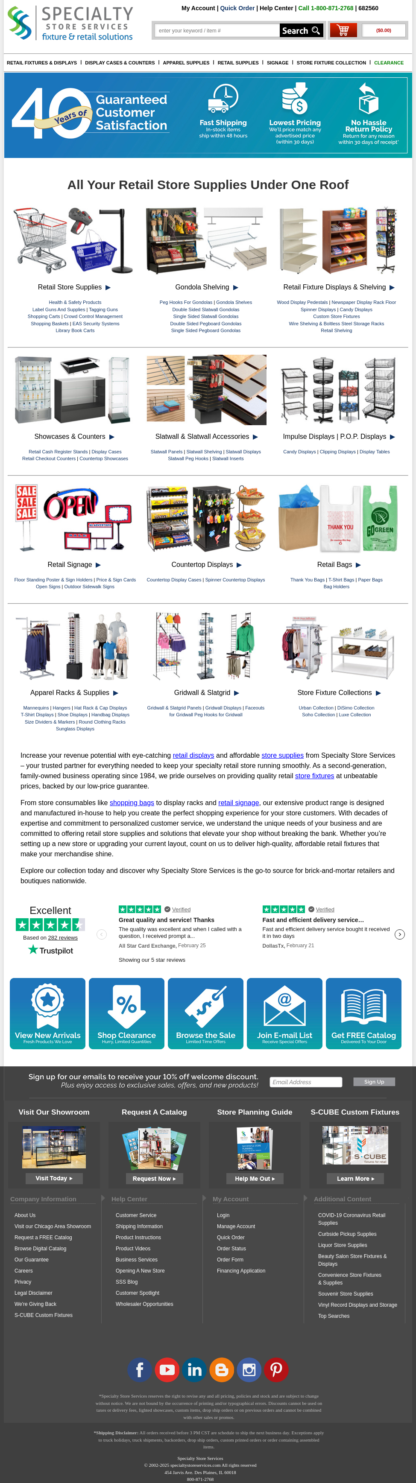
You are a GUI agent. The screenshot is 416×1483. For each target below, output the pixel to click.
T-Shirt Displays (37, 714)
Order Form (230, 1260)
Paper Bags (370, 579)
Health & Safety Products (75, 302)
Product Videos (133, 1249)
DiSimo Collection (356, 707)
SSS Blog (127, 1282)
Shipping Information (139, 1226)
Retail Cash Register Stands (58, 451)
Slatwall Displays (243, 451)
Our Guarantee (32, 1260)
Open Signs (48, 586)
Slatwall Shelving (204, 451)
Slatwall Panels (167, 451)
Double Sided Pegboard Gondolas (206, 323)
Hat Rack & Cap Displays (100, 707)
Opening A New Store (140, 1271)
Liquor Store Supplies (342, 1245)
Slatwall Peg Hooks (188, 458)
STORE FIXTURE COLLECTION (331, 62)
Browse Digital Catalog (40, 1249)
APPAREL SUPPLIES (186, 62)
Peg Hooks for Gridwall (218, 714)
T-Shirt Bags (341, 579)
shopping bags (132, 802)
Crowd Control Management (93, 316)
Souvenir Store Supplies (345, 1294)
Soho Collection (318, 714)
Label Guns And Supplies (58, 309)
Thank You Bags (307, 579)
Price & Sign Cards (116, 579)
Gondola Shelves (234, 302)
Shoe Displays (73, 714)
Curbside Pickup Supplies (347, 1234)
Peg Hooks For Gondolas (186, 302)
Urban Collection (316, 707)
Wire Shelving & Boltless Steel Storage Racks (336, 323)
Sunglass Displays (75, 728)
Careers (24, 1271)
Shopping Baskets (50, 323)
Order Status (231, 1249)
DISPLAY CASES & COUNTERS (120, 62)
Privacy (23, 1282)
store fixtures (314, 775)
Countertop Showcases (103, 458)
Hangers (61, 707)
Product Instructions (138, 1238)
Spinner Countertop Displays (235, 579)
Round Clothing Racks (102, 721)
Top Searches (333, 1316)
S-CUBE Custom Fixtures (44, 1315)
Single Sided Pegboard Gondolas (206, 330)
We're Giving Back (35, 1304)
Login (223, 1215)
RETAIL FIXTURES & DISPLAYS (42, 62)
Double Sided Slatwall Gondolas (205, 309)
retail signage (238, 802)
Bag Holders (337, 586)
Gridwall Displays (223, 707)
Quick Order (237, 8)
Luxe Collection (355, 714)
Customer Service (136, 1215)
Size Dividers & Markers (50, 721)
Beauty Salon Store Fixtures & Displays (352, 1260)
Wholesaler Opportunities (144, 1304)
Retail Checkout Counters (49, 458)
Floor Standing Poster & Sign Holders (54, 579)
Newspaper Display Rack (358, 302)
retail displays (193, 755)
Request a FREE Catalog (43, 1238)
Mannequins (36, 707)
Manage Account (236, 1226)
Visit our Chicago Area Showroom (53, 1226)
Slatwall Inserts (228, 458)
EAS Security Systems (96, 323)
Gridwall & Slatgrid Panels (174, 707)
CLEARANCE (389, 62)
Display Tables (375, 451)
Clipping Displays (338, 451)
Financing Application (241, 1271)
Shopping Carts (44, 316)
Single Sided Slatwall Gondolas (206, 316)
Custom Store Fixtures (336, 316)
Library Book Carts (75, 330)
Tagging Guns (103, 309)
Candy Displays (356, 309)
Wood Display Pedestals (302, 302)
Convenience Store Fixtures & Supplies (349, 1279)
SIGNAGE (278, 62)
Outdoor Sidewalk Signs (89, 586)
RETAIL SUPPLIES (238, 62)
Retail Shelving (336, 330)
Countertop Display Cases (174, 579)
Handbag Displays (110, 714)
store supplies (283, 755)
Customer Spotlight (137, 1293)
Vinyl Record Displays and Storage (357, 1305)
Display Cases (106, 451)
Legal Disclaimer (34, 1293)
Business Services (137, 1260)
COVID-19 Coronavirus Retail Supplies (351, 1219)
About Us (25, 1215)
